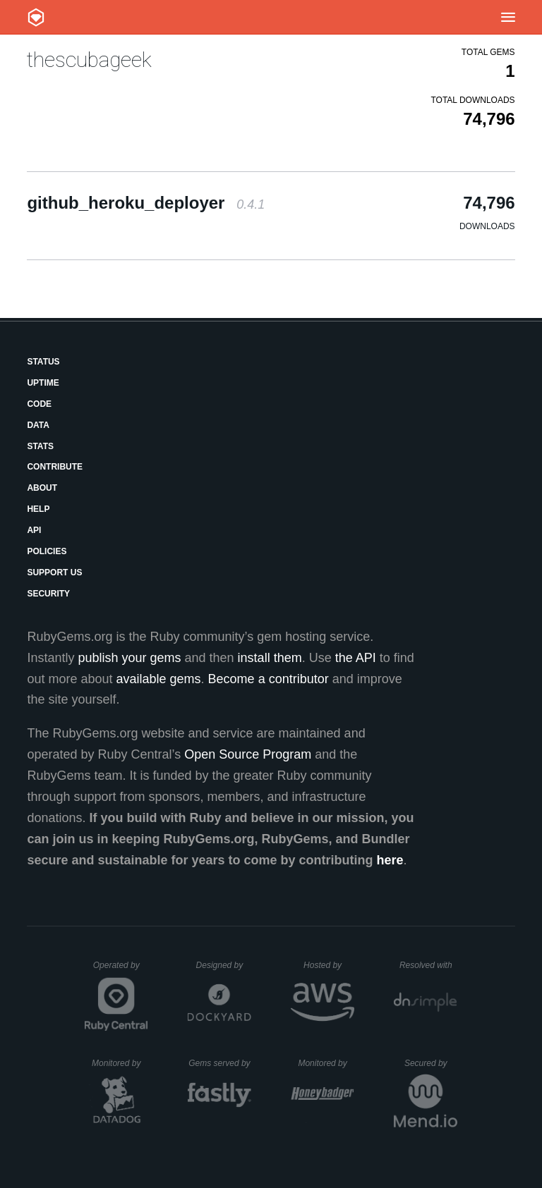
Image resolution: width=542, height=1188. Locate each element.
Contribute (55, 467)
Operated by (120, 970)
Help (38, 509)
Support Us (54, 572)
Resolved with (428, 965)
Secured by (430, 1063)
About (42, 488)
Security (48, 594)
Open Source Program (247, 754)
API (34, 530)
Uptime (43, 383)
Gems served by (219, 1063)
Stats (40, 446)
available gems (158, 679)
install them (270, 658)
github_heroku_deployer (146, 202)
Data (38, 425)
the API (355, 658)
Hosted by (328, 965)
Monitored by (120, 1063)
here (390, 860)
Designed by (223, 965)
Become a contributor (268, 679)
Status (43, 362)
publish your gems (129, 658)
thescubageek (89, 59)
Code (39, 404)
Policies (46, 551)
